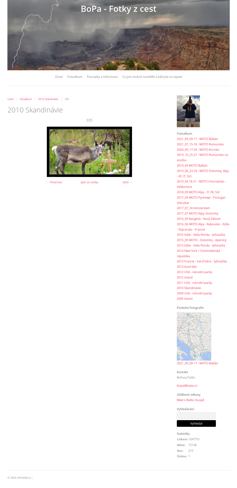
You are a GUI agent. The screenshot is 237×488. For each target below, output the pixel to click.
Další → (127, 182)
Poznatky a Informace (102, 77)
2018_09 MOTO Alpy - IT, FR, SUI (198, 192)
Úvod (59, 77)
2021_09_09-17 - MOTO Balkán (197, 139)
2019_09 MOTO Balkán (192, 165)
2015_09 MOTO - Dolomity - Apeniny (201, 240)
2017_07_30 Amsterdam (193, 208)
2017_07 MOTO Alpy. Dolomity (197, 213)
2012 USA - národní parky (194, 272)
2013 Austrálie (187, 267)
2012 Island (185, 277)
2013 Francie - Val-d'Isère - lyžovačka (202, 261)
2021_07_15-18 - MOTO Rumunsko (200, 144)
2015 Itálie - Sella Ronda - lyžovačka (201, 245)
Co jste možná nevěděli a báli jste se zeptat (152, 77)
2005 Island (185, 299)
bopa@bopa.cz (187, 386)
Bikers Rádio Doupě (190, 400)
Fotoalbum (74, 77)
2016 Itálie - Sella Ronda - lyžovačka (201, 235)
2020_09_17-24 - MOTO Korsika (198, 150)
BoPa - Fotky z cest (118, 9)
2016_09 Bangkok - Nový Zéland (198, 219)
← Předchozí (54, 182)
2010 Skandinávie (48, 99)
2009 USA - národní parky (194, 293)
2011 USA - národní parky (194, 283)
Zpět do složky (89, 182)
